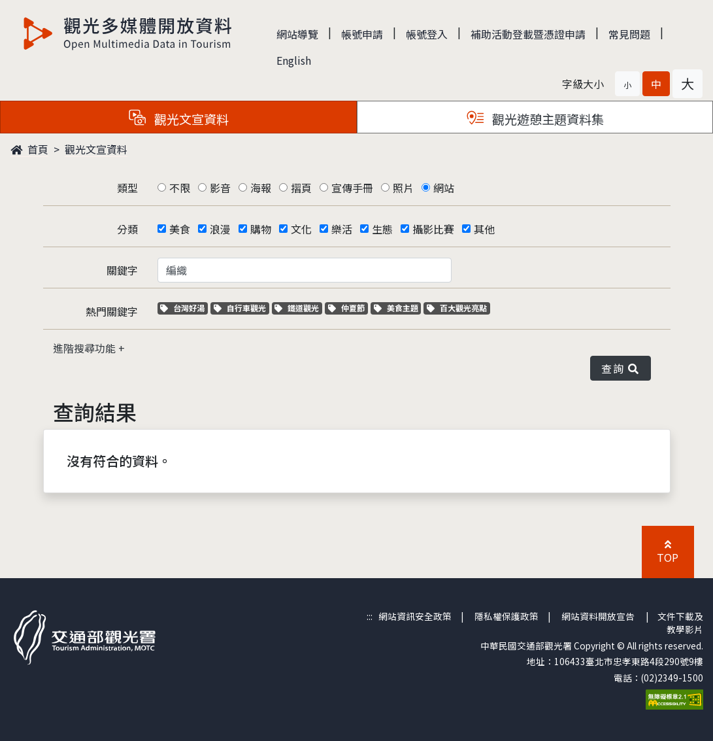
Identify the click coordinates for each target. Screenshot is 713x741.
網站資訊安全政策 (415, 616)
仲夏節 (348, 307)
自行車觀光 (240, 307)
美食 (179, 229)
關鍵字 (122, 270)
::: (370, 616)
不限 (179, 188)
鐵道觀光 (298, 307)
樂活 (341, 229)
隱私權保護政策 (506, 616)
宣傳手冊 (352, 188)
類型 (127, 188)
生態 (382, 229)
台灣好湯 (184, 307)
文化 (301, 229)
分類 (127, 229)
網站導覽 (297, 34)
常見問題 (629, 34)
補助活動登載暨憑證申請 (528, 34)
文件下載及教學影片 (680, 623)
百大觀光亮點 (457, 307)
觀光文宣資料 (96, 149)
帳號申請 (362, 34)
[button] (627, 83)
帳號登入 (427, 34)
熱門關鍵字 (112, 311)
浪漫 (220, 229)
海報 (260, 188)
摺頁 (301, 188)
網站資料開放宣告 (598, 616)
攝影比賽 (433, 229)
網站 (443, 188)
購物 (260, 229)
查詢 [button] (620, 368)
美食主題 (398, 307)
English (293, 60)
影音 (220, 188)
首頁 (29, 149)
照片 (403, 188)
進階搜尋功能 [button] (85, 348)
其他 (484, 229)
